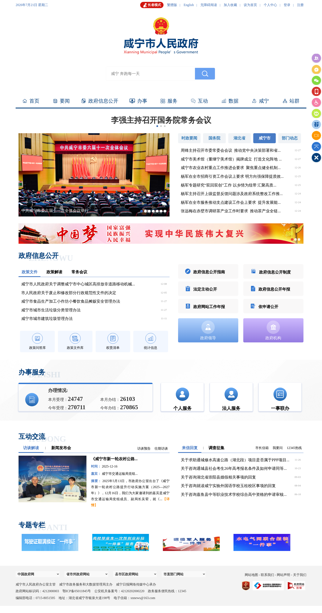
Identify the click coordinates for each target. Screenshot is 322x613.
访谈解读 (31, 455)
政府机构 (273, 340)
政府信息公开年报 (270, 293)
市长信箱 (262, 455)
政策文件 (29, 272)
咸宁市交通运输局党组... (120, 480)
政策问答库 (37, 342)
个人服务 (182, 401)
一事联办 (280, 401)
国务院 (214, 138)
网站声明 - (285, 582)
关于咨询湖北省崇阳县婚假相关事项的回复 (218, 484)
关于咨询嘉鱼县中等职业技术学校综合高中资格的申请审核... (234, 501)
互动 (199, 101)
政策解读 (54, 272)
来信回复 (190, 455)
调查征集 (216, 455)
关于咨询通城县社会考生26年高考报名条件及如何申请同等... (234, 475)
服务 (169, 101)
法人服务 (231, 401)
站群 (291, 101)
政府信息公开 (100, 101)
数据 (230, 101)
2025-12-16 (109, 473)
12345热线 (294, 455)
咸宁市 (265, 138)
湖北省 (239, 138)
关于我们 (299, 582)
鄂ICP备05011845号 (76, 598)
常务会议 (79, 272)
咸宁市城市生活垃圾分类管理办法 (51, 310)
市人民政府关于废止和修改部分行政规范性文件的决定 (68, 293)
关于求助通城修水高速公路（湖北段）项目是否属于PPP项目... (235, 467)
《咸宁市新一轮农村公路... (114, 466)
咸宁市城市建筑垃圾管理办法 (47, 318)
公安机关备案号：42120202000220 (119, 598)
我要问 (278, 455)
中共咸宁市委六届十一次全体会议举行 (55, 210)
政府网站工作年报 (205, 313)
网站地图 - (253, 582)
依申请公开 (264, 313)
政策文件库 (75, 342)
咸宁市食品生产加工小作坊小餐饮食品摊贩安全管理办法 (70, 301)
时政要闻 (189, 138)
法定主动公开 (201, 293)
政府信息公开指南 (205, 272)
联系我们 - (269, 582)
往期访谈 (161, 455)
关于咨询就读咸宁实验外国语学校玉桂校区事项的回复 (228, 493)
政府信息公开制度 (270, 273)
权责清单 (113, 342)
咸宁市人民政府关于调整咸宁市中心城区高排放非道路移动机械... (78, 284)
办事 (138, 101)
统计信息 (150, 342)
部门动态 (290, 138)
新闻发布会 (61, 455)
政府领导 (208, 340)
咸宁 (260, 101)
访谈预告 (144, 455)
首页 (31, 101)
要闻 (61, 101)
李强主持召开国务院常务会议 (161, 120)
